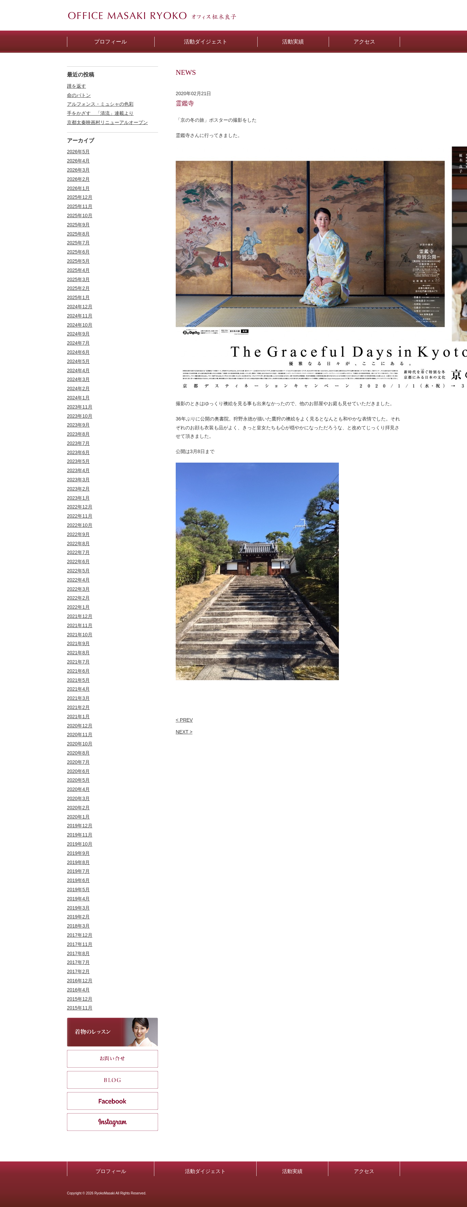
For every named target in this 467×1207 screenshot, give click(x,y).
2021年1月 (78, 716)
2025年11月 (79, 206)
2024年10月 (79, 325)
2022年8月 (78, 543)
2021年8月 (78, 652)
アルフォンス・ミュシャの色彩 (100, 104)
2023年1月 (78, 498)
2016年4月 (78, 990)
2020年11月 (79, 734)
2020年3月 (78, 798)
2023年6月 (78, 452)
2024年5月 (78, 361)
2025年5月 (78, 261)
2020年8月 (78, 753)
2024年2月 (78, 388)
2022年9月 (78, 534)
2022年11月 (79, 516)
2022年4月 (78, 580)
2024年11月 (79, 315)
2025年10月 (79, 215)
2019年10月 (79, 844)
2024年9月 (78, 334)
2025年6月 (78, 252)
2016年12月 (79, 980)
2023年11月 (79, 407)
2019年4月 (78, 898)
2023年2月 (78, 489)
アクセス (364, 1171)
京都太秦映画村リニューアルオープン (107, 122)
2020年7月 (78, 762)
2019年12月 (79, 825)
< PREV (184, 720)
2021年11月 (79, 625)
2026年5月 (78, 151)
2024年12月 (79, 306)
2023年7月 (78, 443)
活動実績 (292, 1171)
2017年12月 (79, 935)
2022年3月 (78, 589)
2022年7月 (78, 552)
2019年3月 (78, 908)
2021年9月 (78, 643)
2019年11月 (79, 835)
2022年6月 (78, 561)
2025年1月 (78, 297)
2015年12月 (79, 999)
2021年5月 (78, 680)
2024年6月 (78, 352)
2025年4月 (78, 270)
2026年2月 (78, 179)
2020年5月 (78, 780)
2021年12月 (79, 616)
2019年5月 (78, 889)
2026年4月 (78, 160)
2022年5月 (78, 570)
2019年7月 (78, 871)
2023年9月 (78, 425)
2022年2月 (78, 598)
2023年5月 (78, 461)
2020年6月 (78, 771)
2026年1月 (78, 188)
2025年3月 (78, 279)
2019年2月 (78, 916)
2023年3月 (78, 479)
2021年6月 (78, 671)
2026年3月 (78, 170)
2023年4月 (78, 470)
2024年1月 (78, 397)
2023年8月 (78, 434)
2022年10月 (79, 525)
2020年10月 (79, 743)
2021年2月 (78, 707)
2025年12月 (79, 197)
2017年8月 (78, 953)
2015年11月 (79, 1008)
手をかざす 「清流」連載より (100, 113)
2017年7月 (78, 962)
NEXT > (184, 732)
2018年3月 (78, 926)
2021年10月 (79, 634)
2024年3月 (78, 379)
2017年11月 (79, 944)
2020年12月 (79, 725)
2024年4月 (78, 370)
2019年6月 (78, 880)
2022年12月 (79, 507)
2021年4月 (78, 689)
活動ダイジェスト (205, 1171)
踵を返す (76, 86)
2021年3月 (78, 698)
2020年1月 (78, 817)
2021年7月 (78, 662)
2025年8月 (78, 234)
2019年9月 (78, 853)
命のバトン (79, 95)
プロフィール (111, 1171)
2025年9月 (78, 224)
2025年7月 (78, 242)
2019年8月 (78, 862)
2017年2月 (78, 971)
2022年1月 (78, 607)
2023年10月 (79, 416)
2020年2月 (78, 807)
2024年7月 (78, 343)
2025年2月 (78, 288)
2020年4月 (78, 789)
